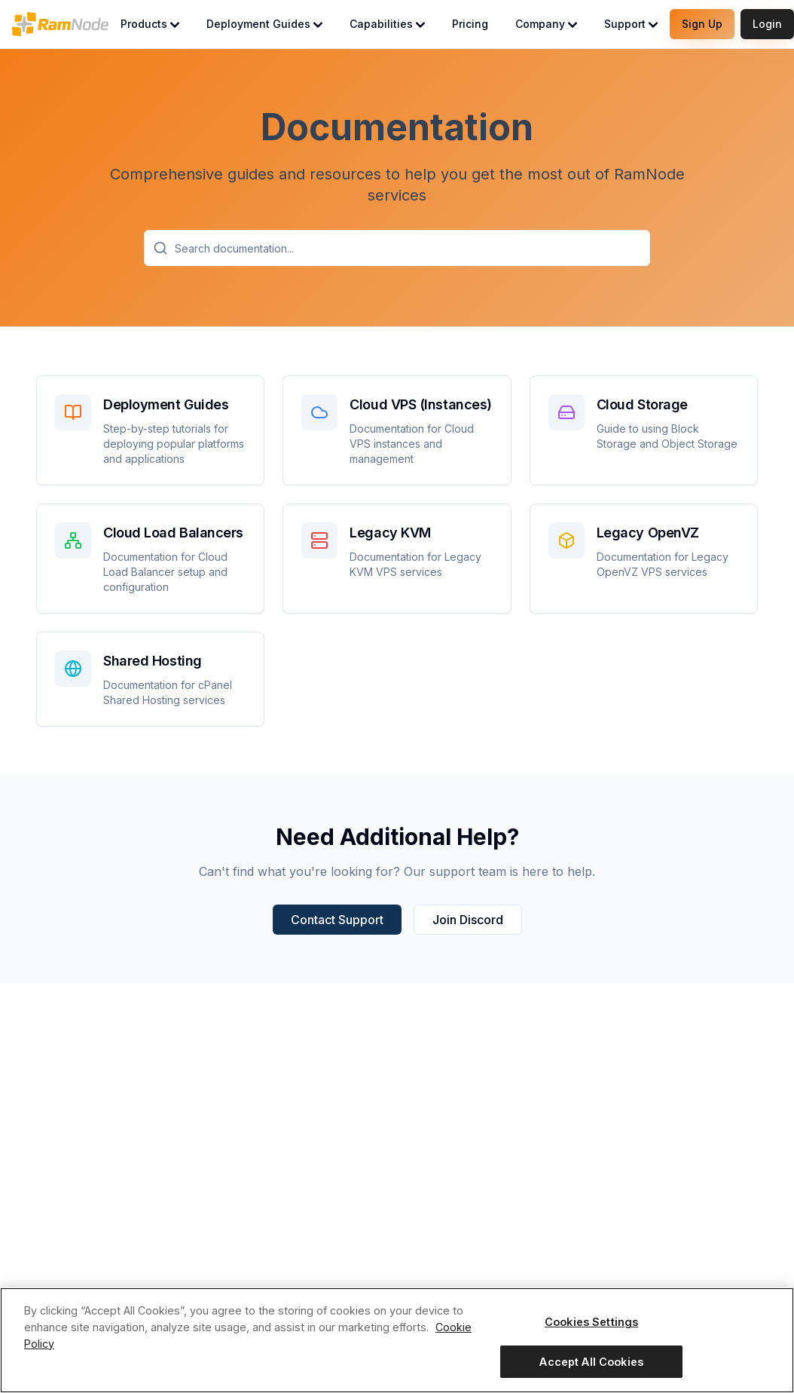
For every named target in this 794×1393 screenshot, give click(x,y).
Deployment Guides (264, 23)
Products (150, 23)
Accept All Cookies (591, 1361)
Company (546, 23)
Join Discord (467, 919)
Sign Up (702, 23)
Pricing (470, 23)
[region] (397, 1340)
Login (767, 23)
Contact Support (337, 919)
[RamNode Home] (60, 24)
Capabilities (387, 23)
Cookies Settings (591, 1321)
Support (631, 23)
